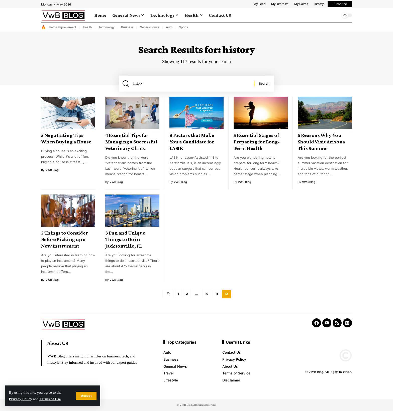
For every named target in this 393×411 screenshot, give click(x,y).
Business (127, 27)
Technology (107, 27)
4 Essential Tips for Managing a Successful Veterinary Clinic (131, 141)
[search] (335, 15)
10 (206, 294)
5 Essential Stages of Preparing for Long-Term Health (257, 141)
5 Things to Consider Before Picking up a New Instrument (64, 239)
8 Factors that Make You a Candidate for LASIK (191, 141)
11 (216, 294)
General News (149, 27)
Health (87, 27)
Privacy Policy (20, 399)
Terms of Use (50, 399)
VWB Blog (52, 170)
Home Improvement (62, 27)
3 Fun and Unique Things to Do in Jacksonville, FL (125, 239)
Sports (183, 27)
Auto (169, 27)
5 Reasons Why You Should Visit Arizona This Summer (321, 141)
